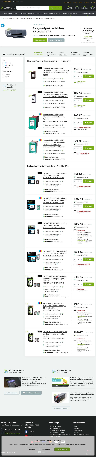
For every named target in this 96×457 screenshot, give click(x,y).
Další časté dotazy (11, 392)
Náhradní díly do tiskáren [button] (70, 15)
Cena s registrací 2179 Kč (82, 280)
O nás (80, 2)
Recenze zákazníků (55, 436)
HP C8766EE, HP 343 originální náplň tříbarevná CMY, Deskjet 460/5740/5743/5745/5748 (54, 200)
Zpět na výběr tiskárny (39, 24)
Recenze (75, 2)
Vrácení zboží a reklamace (57, 430)
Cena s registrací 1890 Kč (82, 255)
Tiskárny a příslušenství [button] (87, 15)
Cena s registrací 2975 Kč (82, 335)
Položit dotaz (88, 36)
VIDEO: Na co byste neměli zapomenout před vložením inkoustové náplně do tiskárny (82, 378)
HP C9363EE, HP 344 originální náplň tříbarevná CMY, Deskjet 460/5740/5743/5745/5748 (55, 253)
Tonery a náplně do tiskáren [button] (10, 15)
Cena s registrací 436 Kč (82, 118)
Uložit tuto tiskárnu (56, 40)
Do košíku (88, 76)
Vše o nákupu (67, 2)
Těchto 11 (35, 35)
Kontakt (76, 432)
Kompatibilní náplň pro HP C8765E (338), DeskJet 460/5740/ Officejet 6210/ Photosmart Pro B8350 (56, 71)
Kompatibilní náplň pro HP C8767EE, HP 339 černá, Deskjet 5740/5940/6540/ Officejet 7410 (55, 94)
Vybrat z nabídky (40, 40)
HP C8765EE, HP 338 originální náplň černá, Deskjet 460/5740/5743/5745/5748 (54, 175)
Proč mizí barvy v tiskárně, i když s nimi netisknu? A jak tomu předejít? (34, 378)
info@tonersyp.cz (19, 1)
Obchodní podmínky (55, 428)
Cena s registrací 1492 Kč (82, 202)
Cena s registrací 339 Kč (82, 72)
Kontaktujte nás (81, 240)
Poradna (86, 2)
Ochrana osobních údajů (57, 432)
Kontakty (93, 2)
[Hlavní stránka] (8, 7)
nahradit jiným (81, 235)
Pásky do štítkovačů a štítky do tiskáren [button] (48, 15)
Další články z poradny (61, 408)
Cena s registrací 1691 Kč (82, 227)
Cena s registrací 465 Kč (82, 144)
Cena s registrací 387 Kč (82, 96)
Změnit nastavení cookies (81, 434)
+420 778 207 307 (6, 1)
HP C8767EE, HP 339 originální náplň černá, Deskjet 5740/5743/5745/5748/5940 (54, 225)
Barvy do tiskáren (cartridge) (11, 18)
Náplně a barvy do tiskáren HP (27, 18)
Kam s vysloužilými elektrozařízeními (60, 434)
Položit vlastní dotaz (31, 393)
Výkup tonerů (78, 430)
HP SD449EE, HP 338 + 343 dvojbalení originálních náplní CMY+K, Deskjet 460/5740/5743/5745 (54, 306)
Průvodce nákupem (55, 426)
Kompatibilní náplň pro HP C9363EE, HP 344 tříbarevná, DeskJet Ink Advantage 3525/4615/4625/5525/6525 (54, 143)
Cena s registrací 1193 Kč (82, 177)
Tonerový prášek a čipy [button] (27, 15)
